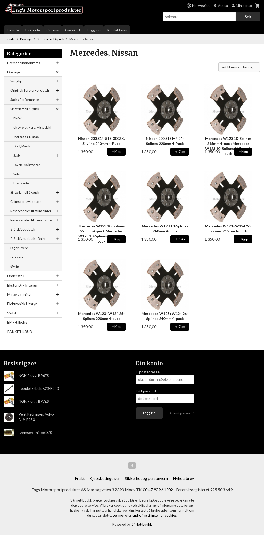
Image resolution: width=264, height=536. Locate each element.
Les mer (119, 516)
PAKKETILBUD (19, 331)
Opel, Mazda (22, 146)
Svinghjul (16, 81)
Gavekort (72, 30)
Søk (248, 16)
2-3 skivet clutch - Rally (27, 239)
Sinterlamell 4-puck (24, 109)
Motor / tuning (19, 294)
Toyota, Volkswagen (26, 165)
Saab (16, 155)
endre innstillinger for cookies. (154, 516)
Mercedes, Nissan (26, 137)
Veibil (11, 313)
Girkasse (16, 257)
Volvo (17, 174)
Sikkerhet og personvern (146, 479)
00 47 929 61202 (158, 490)
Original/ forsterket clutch (29, 90)
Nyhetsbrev (183, 479)
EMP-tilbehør (18, 322)
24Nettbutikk (141, 525)
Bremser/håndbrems (23, 62)
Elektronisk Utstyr (22, 303)
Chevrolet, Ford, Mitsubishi (32, 127)
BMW (17, 118)
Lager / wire (19, 248)
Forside (13, 30)
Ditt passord (146, 391)
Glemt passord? (182, 413)
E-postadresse (148, 372)
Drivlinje (13, 72)
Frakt (80, 479)
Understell (15, 276)
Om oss (52, 30)
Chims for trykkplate (25, 202)
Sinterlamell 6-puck (24, 192)
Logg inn (94, 30)
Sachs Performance (24, 100)
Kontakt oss (117, 30)
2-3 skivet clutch (22, 229)
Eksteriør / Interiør (22, 285)
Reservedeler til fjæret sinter (31, 220)
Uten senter (21, 183)
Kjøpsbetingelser (104, 479)
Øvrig (14, 266)
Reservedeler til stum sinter (30, 211)
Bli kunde (32, 30)
